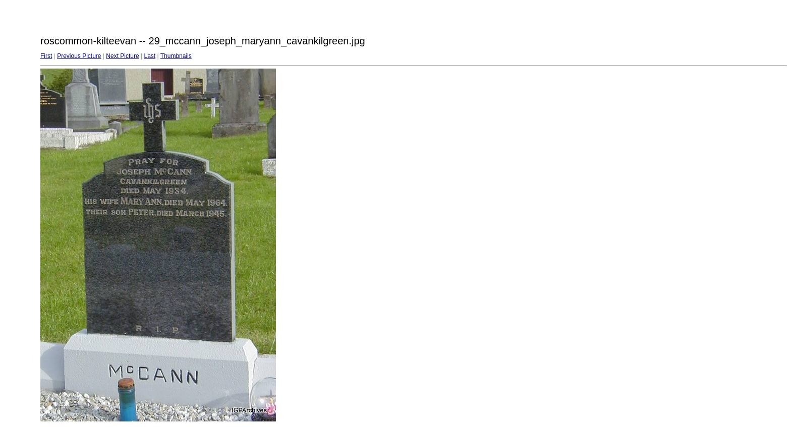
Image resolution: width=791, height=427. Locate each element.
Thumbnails (176, 55)
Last (149, 55)
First (46, 55)
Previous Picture (79, 55)
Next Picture (122, 55)
